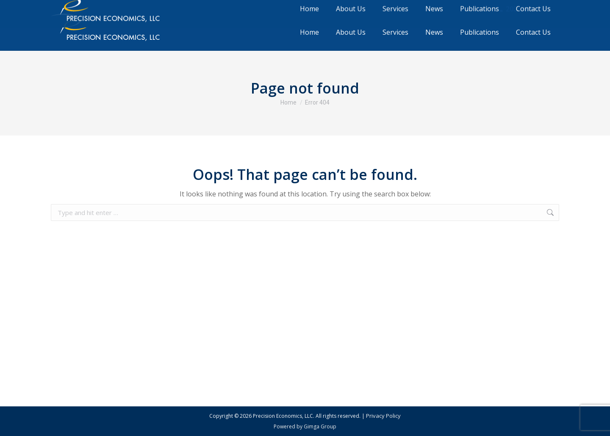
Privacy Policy (383, 415)
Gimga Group (320, 426)
